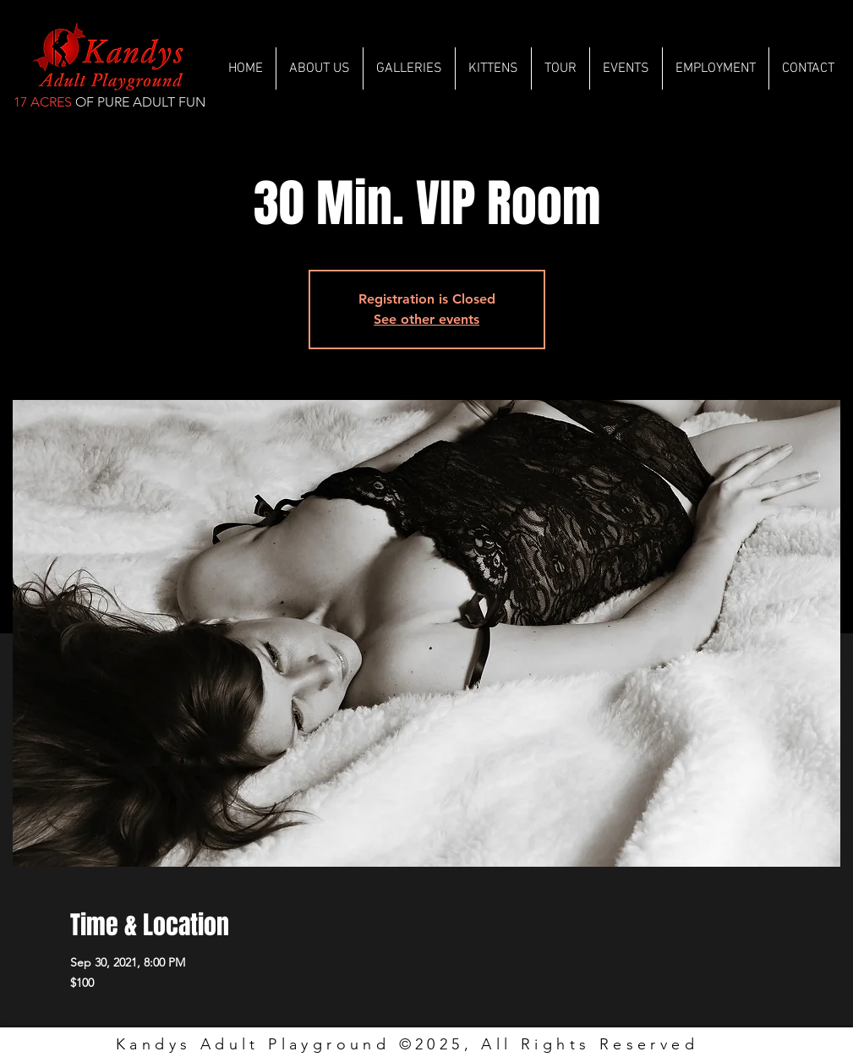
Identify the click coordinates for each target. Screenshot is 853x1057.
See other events (426, 319)
